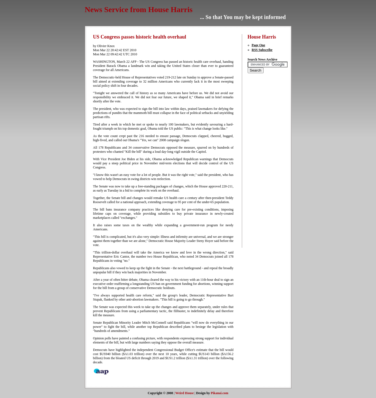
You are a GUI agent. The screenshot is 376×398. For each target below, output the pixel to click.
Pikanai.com (219, 393)
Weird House (184, 393)
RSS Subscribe (262, 50)
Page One (258, 45)
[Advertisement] (264, 164)
